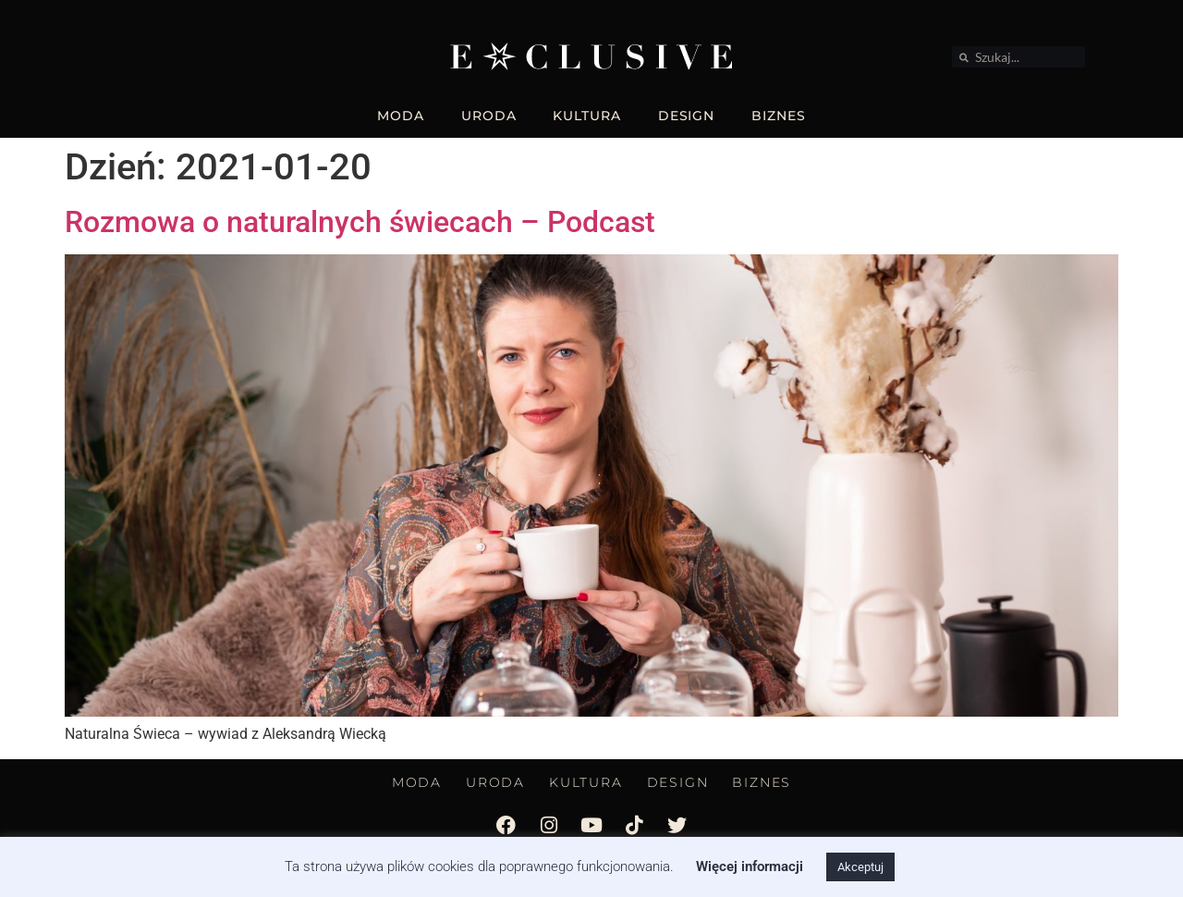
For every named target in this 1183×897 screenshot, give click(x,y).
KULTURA (586, 115)
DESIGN (686, 115)
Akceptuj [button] (860, 867)
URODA (489, 115)
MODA (400, 115)
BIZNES (778, 115)
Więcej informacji (749, 866)
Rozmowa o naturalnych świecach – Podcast (360, 222)
